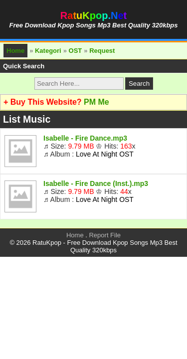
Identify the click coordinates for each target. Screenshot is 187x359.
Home (15, 50)
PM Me (96, 102)
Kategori (48, 50)
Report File (105, 235)
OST (75, 50)
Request (102, 50)
